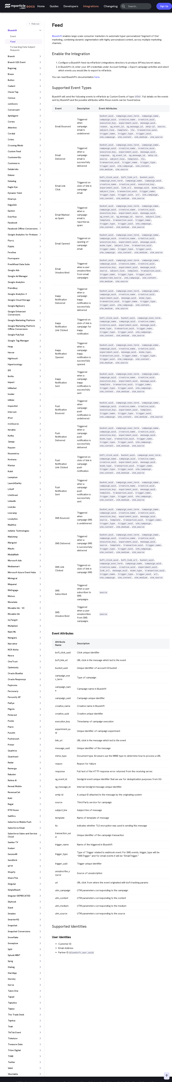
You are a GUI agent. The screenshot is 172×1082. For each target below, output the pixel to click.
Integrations (91, 6)
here (97, 77)
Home (41, 6)
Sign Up (164, 6)
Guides (54, 6)
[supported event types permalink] (50, 87)
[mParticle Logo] (20, 6)
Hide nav (34, 24)
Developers (71, 6)
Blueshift (57, 36)
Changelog (111, 6)
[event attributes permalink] (50, 633)
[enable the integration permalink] (50, 53)
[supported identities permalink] (50, 925)
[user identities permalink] (50, 936)
